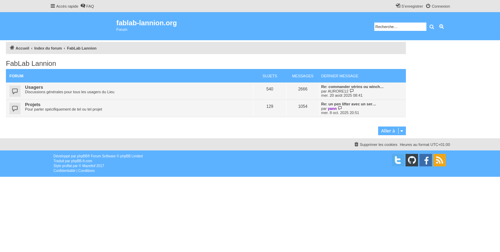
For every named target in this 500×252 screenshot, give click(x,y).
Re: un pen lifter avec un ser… (348, 104)
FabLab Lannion (31, 63)
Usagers (34, 87)
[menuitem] (87, 6)
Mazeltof (88, 166)
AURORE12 (338, 91)
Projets (33, 104)
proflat (67, 166)
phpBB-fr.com (81, 161)
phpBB (82, 156)
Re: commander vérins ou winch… (352, 87)
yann (332, 108)
